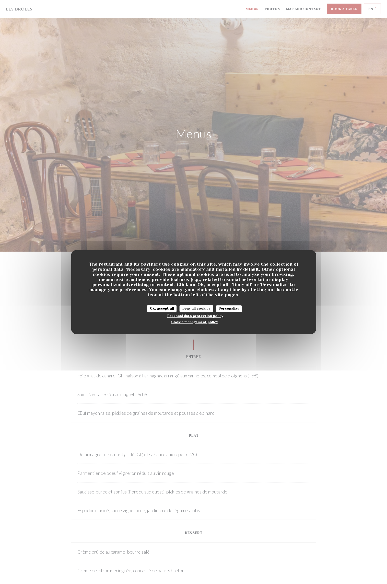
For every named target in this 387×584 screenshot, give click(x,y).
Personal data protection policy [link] (195, 316)
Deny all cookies (196, 308)
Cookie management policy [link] (194, 322)
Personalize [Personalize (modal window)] (229, 308)
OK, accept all (162, 308)
